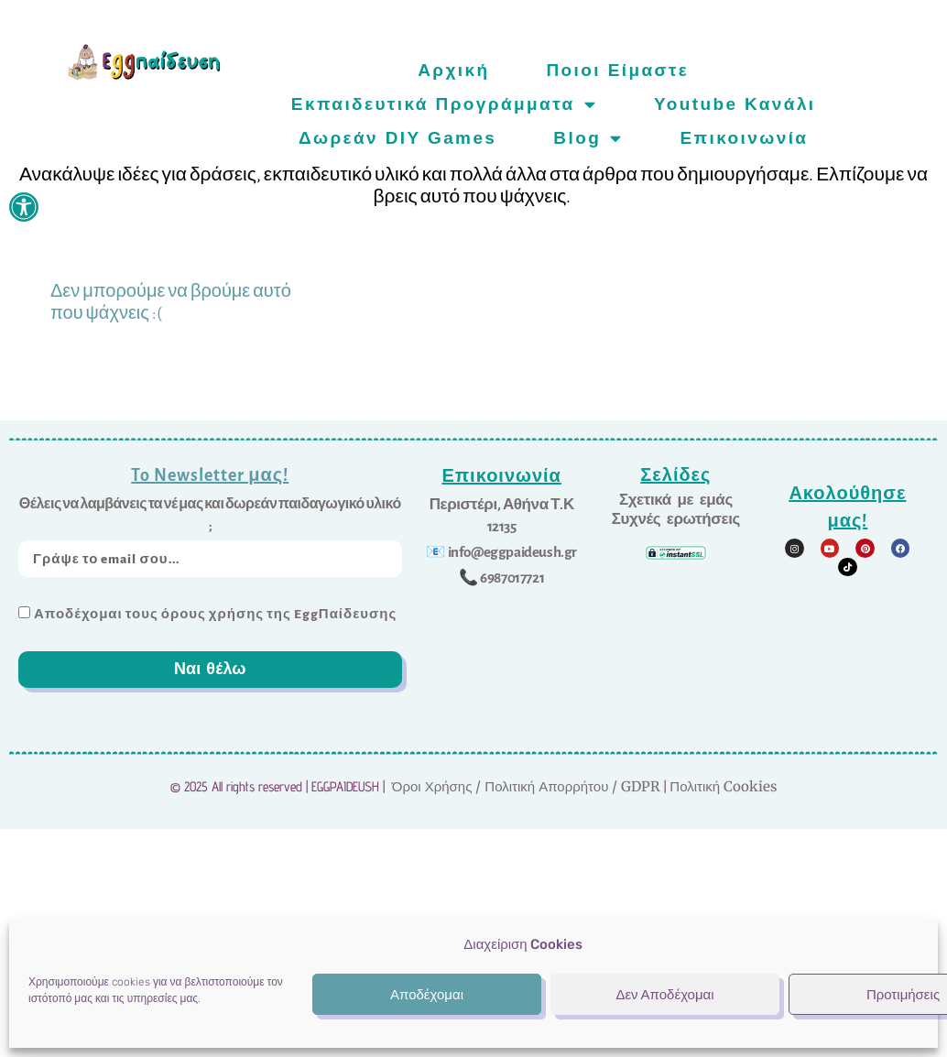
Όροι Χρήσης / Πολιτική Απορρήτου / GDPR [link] (526, 786)
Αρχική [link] (453, 70)
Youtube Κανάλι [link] (735, 104)
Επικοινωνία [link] (744, 137)
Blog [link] (588, 138)
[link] (24, 207)
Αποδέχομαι (426, 994)
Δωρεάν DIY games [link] (397, 137)
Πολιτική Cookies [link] (723, 786)
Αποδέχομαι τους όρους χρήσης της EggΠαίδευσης (215, 614)
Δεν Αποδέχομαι (664, 994)
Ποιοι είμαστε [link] (617, 70)
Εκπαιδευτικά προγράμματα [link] (444, 104)
